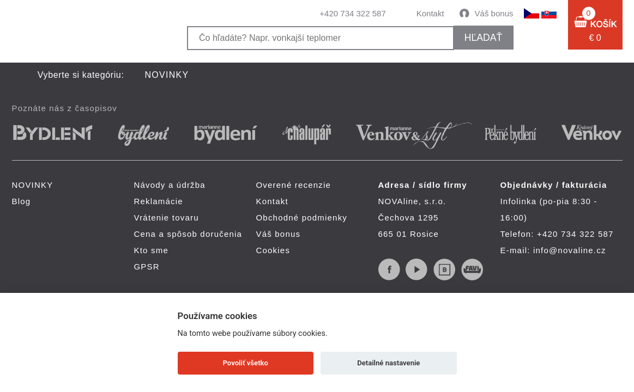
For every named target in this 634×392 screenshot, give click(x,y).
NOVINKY (167, 74)
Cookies (273, 250)
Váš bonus (494, 13)
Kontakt (430, 13)
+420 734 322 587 (352, 13)
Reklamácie (158, 201)
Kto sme (151, 250)
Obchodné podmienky (302, 217)
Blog (21, 201)
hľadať (483, 37)
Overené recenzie (293, 184)
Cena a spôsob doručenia (188, 233)
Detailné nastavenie (388, 363)
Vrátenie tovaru (166, 217)
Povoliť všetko (245, 363)
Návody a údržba (170, 184)
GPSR (147, 266)
